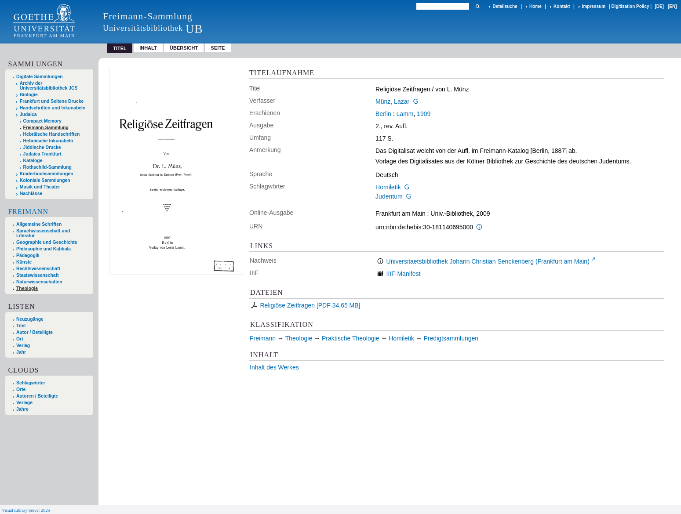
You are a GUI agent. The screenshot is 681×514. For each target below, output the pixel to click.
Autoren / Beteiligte (37, 396)
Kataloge (33, 160)
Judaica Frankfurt (42, 154)
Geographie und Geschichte (46, 242)
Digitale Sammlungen (39, 76)
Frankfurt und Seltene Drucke (52, 101)
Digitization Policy (630, 6)
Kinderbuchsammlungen (46, 173)
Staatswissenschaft (37, 275)
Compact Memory (42, 121)
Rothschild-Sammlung (47, 167)
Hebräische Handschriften (51, 134)
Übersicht (184, 48)
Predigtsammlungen (451, 338)
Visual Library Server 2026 (26, 510)
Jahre (22, 409)
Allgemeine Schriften (39, 224)
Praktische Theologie (350, 338)
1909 (423, 113)
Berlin (383, 113)
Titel (20, 325)
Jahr (21, 352)
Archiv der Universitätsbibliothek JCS (49, 85)
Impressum (593, 6)
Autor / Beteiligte (34, 332)
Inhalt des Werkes (274, 367)
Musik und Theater (40, 187)
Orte (20, 389)
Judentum (388, 196)
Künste (24, 262)
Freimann (28, 211)
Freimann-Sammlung (46, 127)
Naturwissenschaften (39, 281)
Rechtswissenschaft (38, 268)
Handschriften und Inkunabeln (53, 107)
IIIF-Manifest (403, 273)
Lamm (405, 113)
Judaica (28, 114)
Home (535, 6)
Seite (218, 48)
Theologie (27, 288)
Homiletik (388, 187)
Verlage (24, 402)
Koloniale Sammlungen (45, 180)
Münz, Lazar (392, 101)
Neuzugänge (30, 319)
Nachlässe (31, 193)
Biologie (29, 94)
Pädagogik (28, 255)
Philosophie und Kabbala (43, 248)
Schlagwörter (30, 382)
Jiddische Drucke (42, 147)
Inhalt (148, 48)
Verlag (23, 345)
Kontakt (562, 6)
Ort (19, 339)
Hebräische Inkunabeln (48, 140)
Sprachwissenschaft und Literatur (43, 233)
